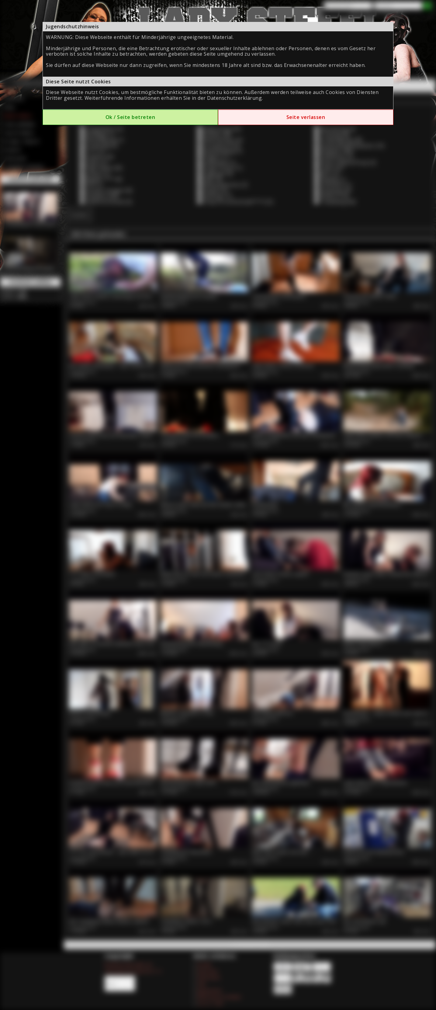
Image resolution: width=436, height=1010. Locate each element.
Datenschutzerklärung (234, 98)
